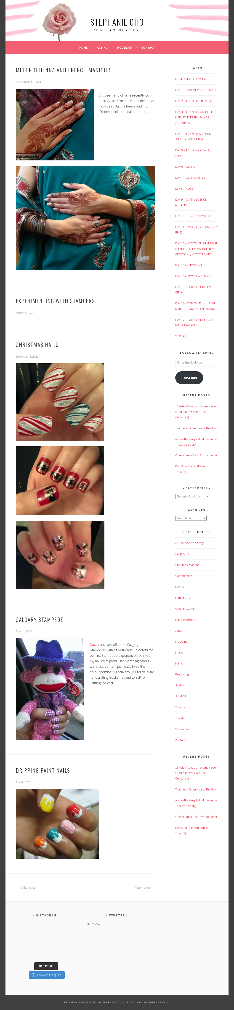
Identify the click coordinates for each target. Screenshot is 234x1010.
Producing (182, 674)
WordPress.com (156, 1002)
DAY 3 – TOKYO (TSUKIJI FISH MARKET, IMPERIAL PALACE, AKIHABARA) (194, 117)
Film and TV (182, 598)
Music (179, 652)
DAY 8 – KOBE (184, 188)
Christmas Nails (37, 344)
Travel (179, 718)
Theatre (180, 707)
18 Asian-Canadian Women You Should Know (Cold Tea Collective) (195, 411)
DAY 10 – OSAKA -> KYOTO (192, 216)
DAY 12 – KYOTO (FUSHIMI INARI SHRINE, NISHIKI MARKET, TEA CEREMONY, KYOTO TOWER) (196, 248)
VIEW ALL (181, 336)
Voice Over (182, 729)
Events (179, 587)
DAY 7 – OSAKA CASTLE (190, 177)
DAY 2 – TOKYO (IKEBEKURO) (194, 101)
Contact (148, 47)
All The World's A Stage (190, 543)
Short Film (181, 696)
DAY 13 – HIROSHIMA (188, 265)
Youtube (180, 740)
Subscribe (189, 378)
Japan (179, 630)
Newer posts (145, 887)
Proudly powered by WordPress (89, 1002)
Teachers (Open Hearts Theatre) (195, 428)
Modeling (124, 47)
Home (83, 47)
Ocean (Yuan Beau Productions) (196, 455)
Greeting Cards (184, 609)
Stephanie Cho (117, 22)
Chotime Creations (187, 565)
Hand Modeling (185, 620)
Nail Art (179, 663)
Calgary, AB (182, 554)
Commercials (183, 576)
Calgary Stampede (39, 619)
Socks (94, 644)
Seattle (179, 685)
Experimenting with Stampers (55, 300)
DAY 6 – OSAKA (185, 167)
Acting (102, 47)
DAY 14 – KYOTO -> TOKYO (193, 276)
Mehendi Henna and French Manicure (64, 70)
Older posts (25, 887)
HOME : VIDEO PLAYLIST (190, 79)
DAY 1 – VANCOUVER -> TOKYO (195, 90)
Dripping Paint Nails (43, 770)
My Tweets (93, 923)
